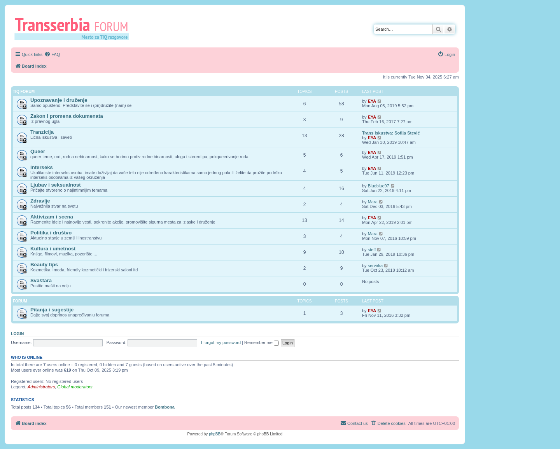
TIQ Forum (24, 91)
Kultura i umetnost (53, 249)
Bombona (165, 407)
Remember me (261, 342)
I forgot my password (221, 342)
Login (17, 333)
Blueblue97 (378, 185)
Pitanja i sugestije (52, 310)
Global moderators (75, 386)
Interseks (41, 167)
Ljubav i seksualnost (55, 185)
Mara (373, 201)
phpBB (214, 434)
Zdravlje (40, 201)
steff (372, 249)
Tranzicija (42, 132)
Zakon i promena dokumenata (66, 116)
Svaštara (41, 280)
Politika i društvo (51, 233)
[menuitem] (52, 54)
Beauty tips (44, 264)
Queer (37, 151)
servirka (375, 265)
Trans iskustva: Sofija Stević (391, 133)
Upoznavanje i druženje (59, 100)
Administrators (41, 386)
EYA (372, 101)
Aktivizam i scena (51, 217)
